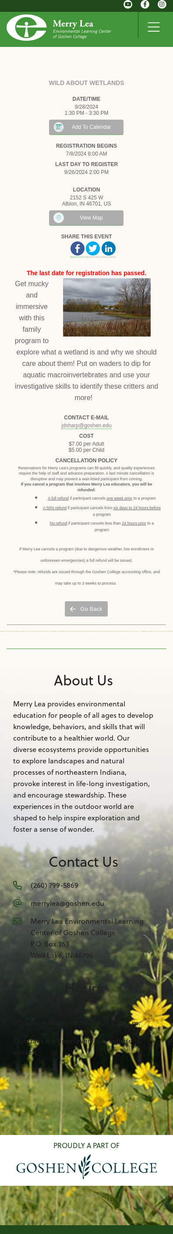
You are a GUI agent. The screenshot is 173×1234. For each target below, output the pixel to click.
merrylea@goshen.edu (67, 903)
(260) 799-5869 (54, 885)
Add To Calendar (91, 127)
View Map (91, 218)
